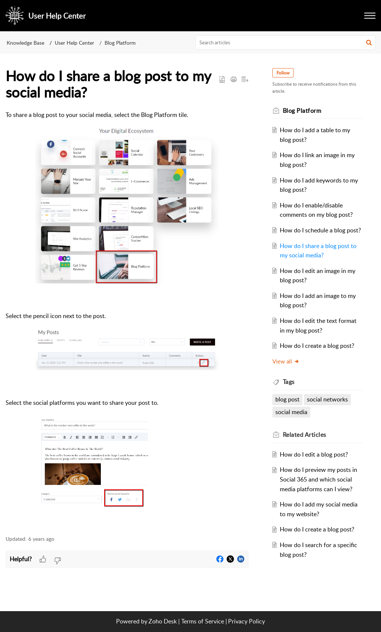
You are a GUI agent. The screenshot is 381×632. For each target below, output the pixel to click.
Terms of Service (202, 621)
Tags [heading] (289, 382)
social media (291, 412)
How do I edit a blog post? (314, 454)
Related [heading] (304, 435)
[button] (369, 42)
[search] (285, 42)
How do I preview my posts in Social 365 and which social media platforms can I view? (318, 479)
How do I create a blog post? (317, 346)
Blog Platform (120, 42)
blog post (287, 399)
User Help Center (74, 42)
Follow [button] (282, 73)
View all (286, 361)
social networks (327, 399)
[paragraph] (127, 318)
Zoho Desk (162, 621)
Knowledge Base (25, 42)
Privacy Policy (246, 621)
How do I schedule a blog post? (320, 230)
